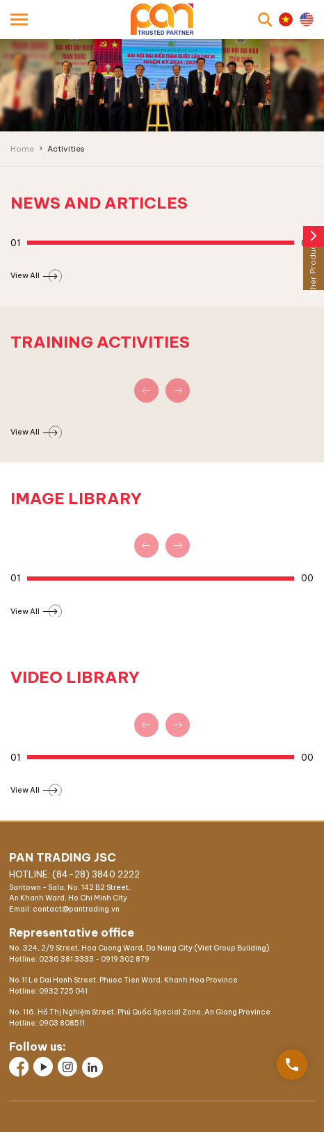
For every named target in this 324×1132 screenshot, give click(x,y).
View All (33, 275)
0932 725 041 (63, 991)
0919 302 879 (125, 959)
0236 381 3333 (66, 959)
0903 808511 (62, 1023)
